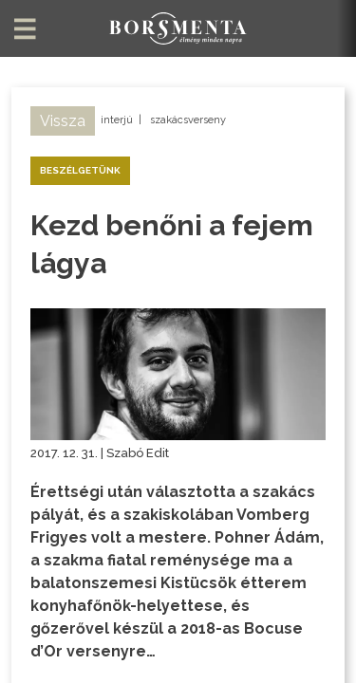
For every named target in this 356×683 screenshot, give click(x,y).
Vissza (62, 121)
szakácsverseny (188, 120)
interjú (117, 120)
